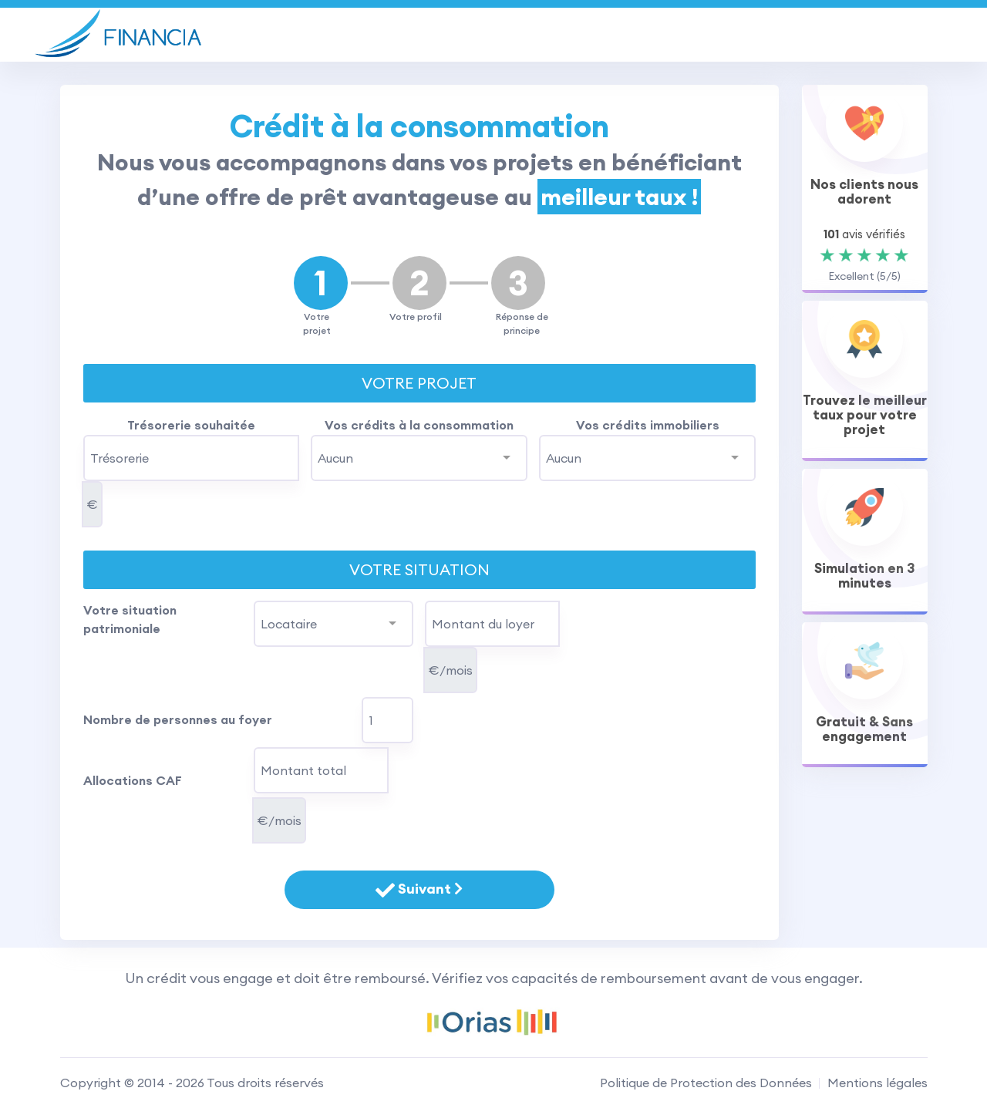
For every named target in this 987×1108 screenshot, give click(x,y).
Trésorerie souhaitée (191, 425)
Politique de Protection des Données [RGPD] (706, 1082)
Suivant (419, 890)
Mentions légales (877, 1082)
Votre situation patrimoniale (130, 619)
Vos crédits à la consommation (419, 425)
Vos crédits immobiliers (647, 425)
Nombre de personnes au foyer (177, 719)
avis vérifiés (864, 234)
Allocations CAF (132, 780)
